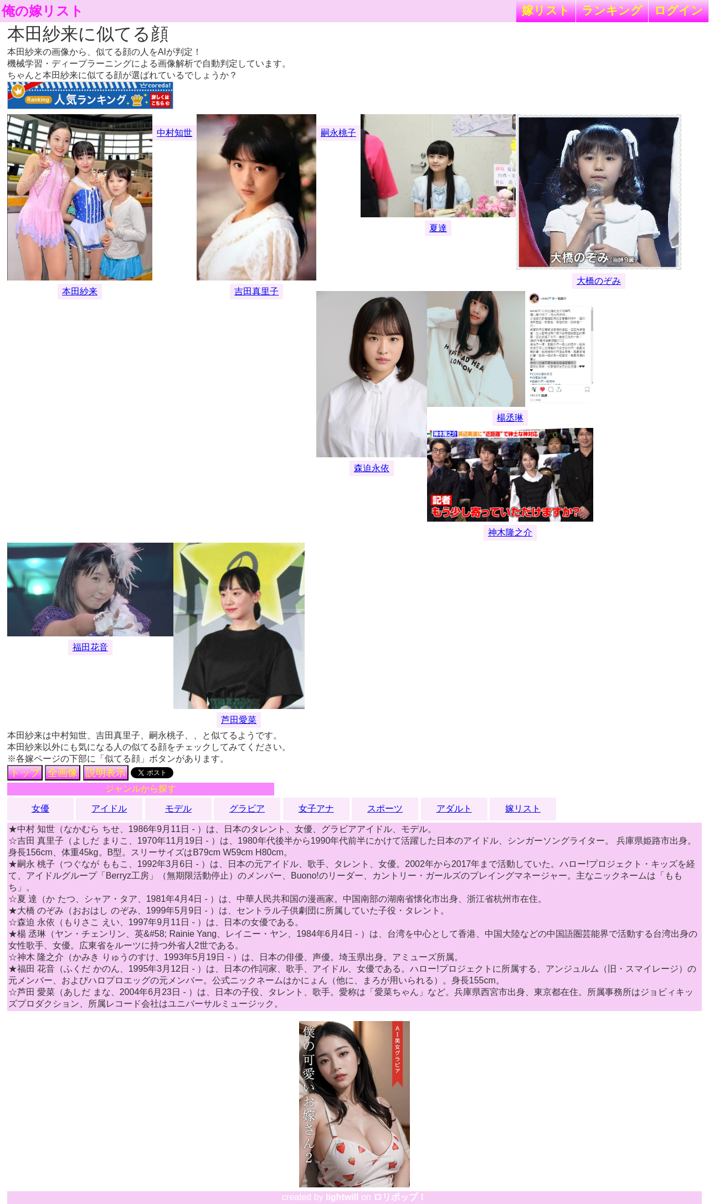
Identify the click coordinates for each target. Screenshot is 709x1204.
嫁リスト (546, 10)
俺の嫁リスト (43, 11)
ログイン (678, 10)
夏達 (438, 228)
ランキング (612, 10)
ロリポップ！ (400, 1197)
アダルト (454, 808)
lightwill (342, 1197)
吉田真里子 (256, 291)
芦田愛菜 (238, 720)
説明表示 (106, 772)
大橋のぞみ (599, 280)
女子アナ (316, 808)
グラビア (247, 808)
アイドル (109, 808)
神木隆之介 (510, 532)
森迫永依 (371, 468)
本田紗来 (79, 291)
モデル (178, 808)
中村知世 (174, 132)
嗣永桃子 (338, 132)
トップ (25, 772)
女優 (40, 808)
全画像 (63, 772)
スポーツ (385, 808)
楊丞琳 (510, 417)
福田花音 (90, 647)
